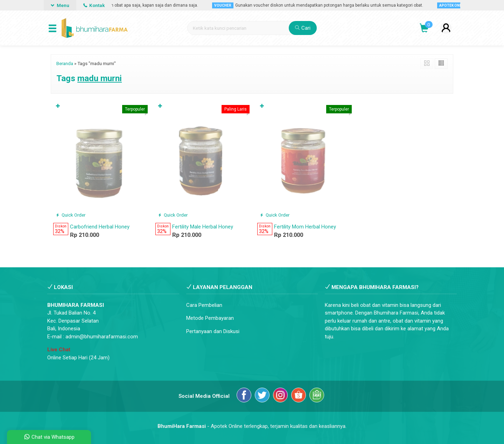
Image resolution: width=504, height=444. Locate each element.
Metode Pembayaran (210, 318)
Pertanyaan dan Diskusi (212, 331)
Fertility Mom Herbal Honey (305, 227)
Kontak (94, 5)
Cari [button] (302, 28)
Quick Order (70, 215)
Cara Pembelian (204, 305)
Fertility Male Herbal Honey (202, 227)
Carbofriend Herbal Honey (100, 227)
